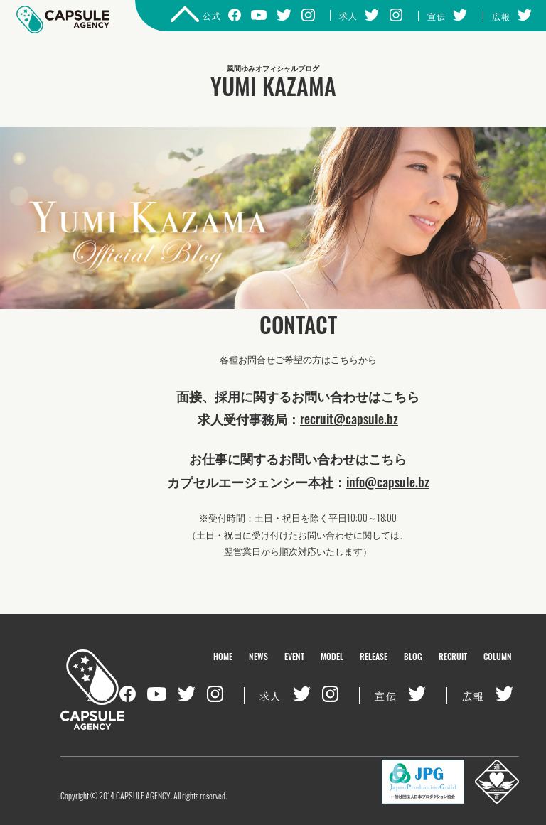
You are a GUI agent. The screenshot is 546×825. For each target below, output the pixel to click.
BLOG (413, 656)
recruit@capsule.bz (349, 418)
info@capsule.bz (387, 482)
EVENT (294, 656)
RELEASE (373, 656)
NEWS (258, 656)
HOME (222, 656)
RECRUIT (453, 656)
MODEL (332, 656)
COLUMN (497, 656)
